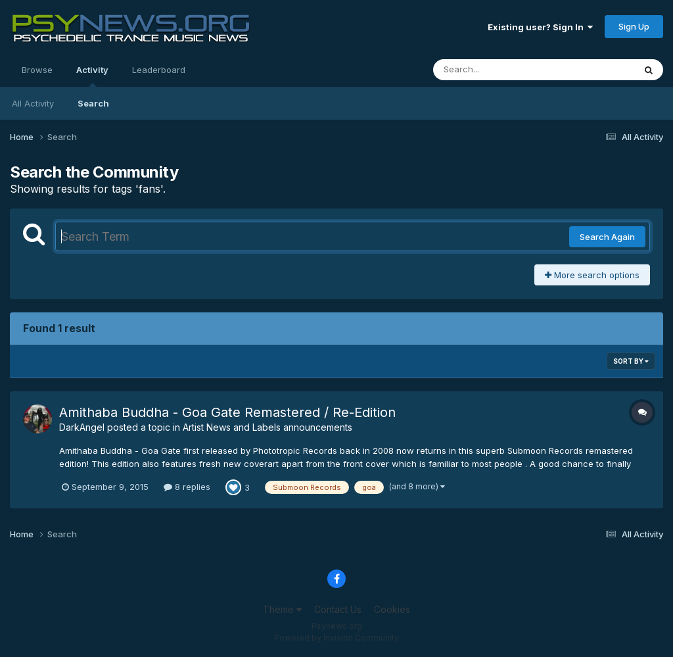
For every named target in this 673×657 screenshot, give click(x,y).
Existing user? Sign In (540, 27)
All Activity (33, 103)
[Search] (498, 69)
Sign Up (633, 26)
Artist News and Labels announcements (267, 427)
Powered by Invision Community (336, 638)
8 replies (187, 486)
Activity (92, 75)
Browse (37, 69)
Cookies (392, 609)
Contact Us (337, 609)
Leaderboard (158, 69)
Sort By (631, 361)
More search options (592, 275)
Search (93, 103)
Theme (282, 609)
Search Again (607, 236)
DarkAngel (81, 427)
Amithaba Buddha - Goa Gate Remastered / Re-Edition (227, 412)
